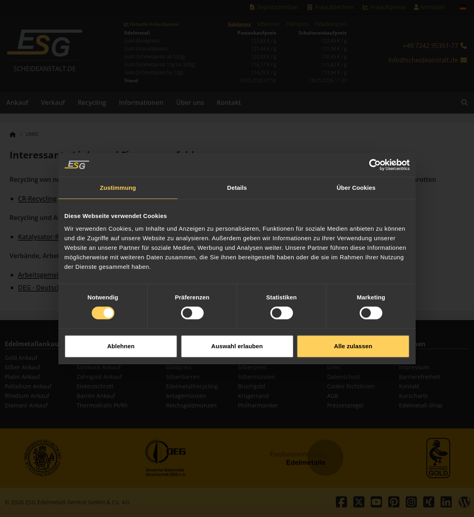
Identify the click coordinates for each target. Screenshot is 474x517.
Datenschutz (343, 376)
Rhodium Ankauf (27, 395)
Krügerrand (253, 395)
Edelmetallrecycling (192, 386)
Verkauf (53, 102)
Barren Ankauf (96, 395)
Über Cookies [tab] (356, 179)
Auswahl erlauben (237, 337)
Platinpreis (297, 24)
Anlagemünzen (186, 395)
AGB (332, 395)
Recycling (92, 102)
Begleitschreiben (274, 7)
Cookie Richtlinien (351, 386)
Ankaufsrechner (330, 7)
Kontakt (229, 102)
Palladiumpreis (331, 24)
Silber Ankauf (22, 367)
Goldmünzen (255, 357)
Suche (407, 357)
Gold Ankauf (21, 357)
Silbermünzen (256, 376)
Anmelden (429, 7)
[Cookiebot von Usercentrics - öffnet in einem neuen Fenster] (375, 156)
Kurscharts (413, 395)
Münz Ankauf (94, 357)
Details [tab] (237, 179)
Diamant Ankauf (26, 405)
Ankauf (17, 102)
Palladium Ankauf (28, 386)
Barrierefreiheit (419, 376)
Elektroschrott (95, 386)
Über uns (190, 102)
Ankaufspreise (384, 7)
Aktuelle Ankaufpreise (151, 24)
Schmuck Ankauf (99, 367)
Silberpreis (268, 24)
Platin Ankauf (22, 376)
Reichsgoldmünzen (191, 405)
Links (32, 134)
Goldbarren (181, 357)
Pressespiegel (345, 405)
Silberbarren (183, 376)
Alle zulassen (353, 337)
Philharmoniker (258, 405)
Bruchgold (251, 386)
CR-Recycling (37, 198)
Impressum (414, 367)
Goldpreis (239, 24)
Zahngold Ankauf (99, 376)
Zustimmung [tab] (118, 179)
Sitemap (338, 357)
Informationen (141, 102)
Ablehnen (121, 337)
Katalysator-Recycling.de (55, 236)
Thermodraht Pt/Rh (102, 405)
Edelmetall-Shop (421, 405)
